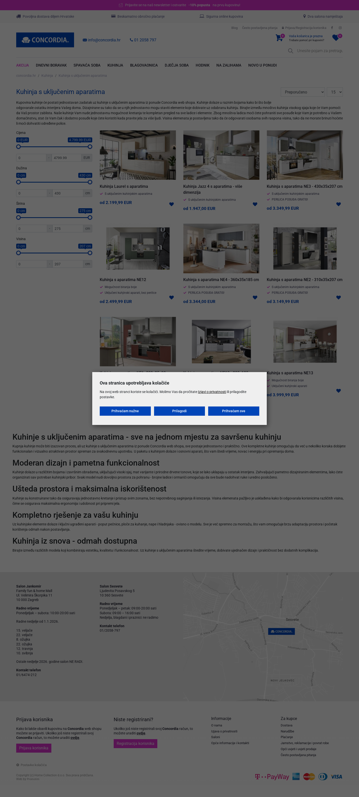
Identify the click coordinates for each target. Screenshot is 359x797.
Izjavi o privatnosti (212, 392)
